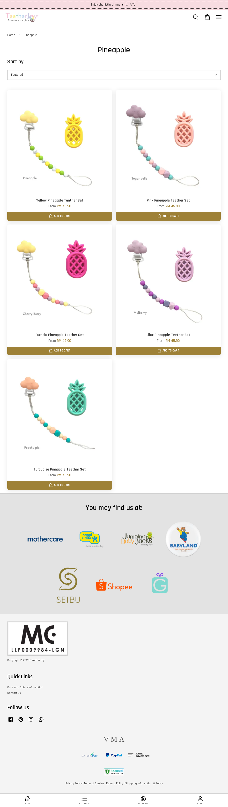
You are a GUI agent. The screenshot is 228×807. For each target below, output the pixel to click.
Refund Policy (114, 783)
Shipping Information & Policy (144, 783)
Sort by (15, 61)
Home (11, 35)
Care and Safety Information (25, 687)
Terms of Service (94, 783)
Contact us (14, 693)
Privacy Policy (74, 783)
